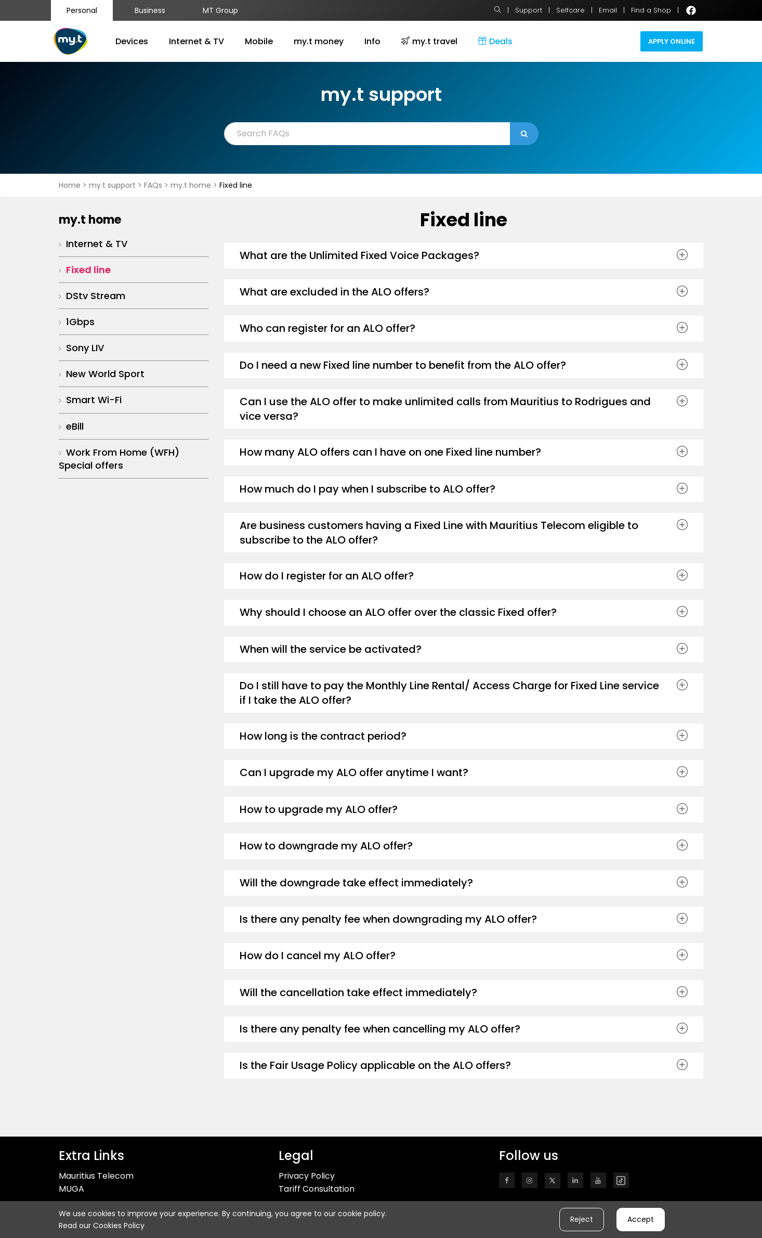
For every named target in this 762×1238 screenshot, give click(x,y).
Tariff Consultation (316, 1189)
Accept (640, 1219)
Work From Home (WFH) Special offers (119, 459)
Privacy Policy (307, 1176)
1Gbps (80, 321)
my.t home (190, 185)
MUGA (71, 1189)
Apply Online (671, 41)
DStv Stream (95, 295)
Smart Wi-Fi (94, 399)
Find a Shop (651, 10)
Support (528, 10)
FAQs (154, 185)
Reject (581, 1219)
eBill (75, 426)
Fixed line (88, 269)
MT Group (220, 10)
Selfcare (570, 10)
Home (70, 185)
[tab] (464, 256)
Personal (82, 10)
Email (608, 10)
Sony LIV (85, 347)
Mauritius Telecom (96, 1176)
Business (150, 10)
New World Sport (105, 373)
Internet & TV (96, 243)
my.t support (113, 185)
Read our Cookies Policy (101, 1225)
